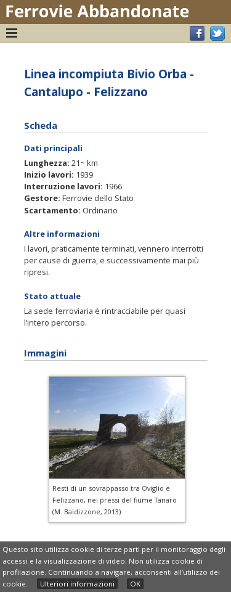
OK (135, 583)
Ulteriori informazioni (77, 583)
